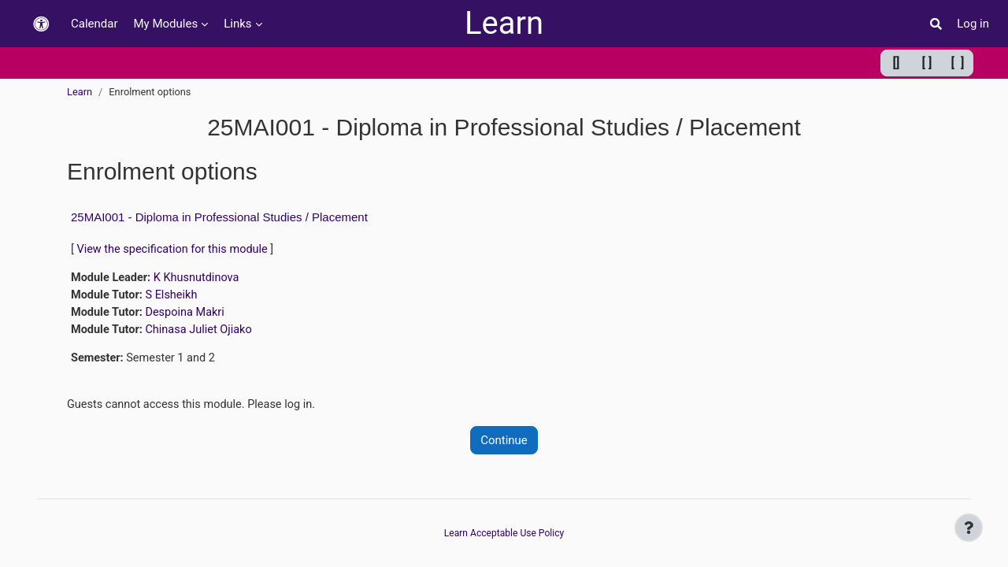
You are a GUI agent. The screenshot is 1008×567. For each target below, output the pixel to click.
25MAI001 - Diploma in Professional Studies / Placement (219, 217)
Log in (973, 24)
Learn (504, 23)
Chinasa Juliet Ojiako (203, 332)
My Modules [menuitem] (166, 24)
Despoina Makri (189, 314)
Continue (504, 444)
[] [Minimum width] (896, 62)
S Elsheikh (175, 297)
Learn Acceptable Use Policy (504, 533)
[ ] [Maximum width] (958, 62)
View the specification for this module (176, 250)
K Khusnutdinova (200, 279)
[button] (41, 24)
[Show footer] (968, 527)
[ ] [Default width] (927, 62)
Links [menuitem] (237, 24)
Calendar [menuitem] (94, 24)
